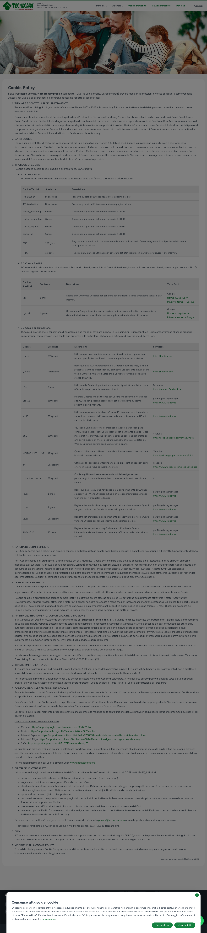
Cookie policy (48, 919)
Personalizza (162, 925)
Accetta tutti (184, 925)
